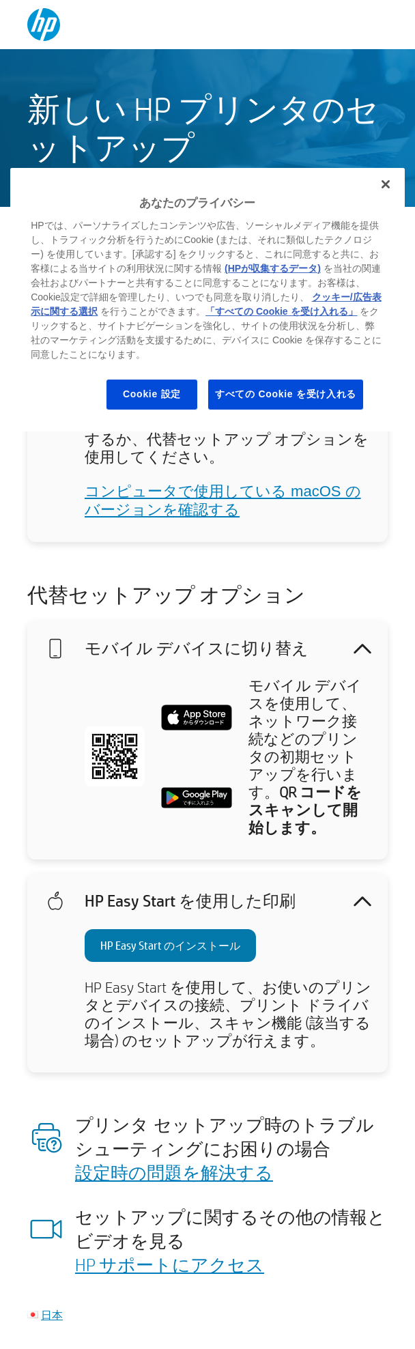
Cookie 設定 (152, 393)
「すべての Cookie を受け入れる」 (281, 311)
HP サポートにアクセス (169, 1264)
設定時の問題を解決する (174, 1172)
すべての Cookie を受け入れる (285, 393)
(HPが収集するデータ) (273, 268)
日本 (52, 1314)
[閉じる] (386, 184)
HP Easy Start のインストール (170, 945)
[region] (207, 299)
